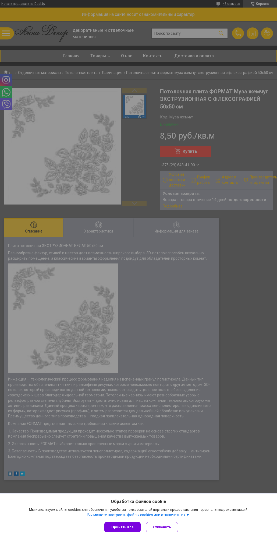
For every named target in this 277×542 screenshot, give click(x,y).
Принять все (122, 527)
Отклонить (162, 527)
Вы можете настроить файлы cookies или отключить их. (136, 515)
